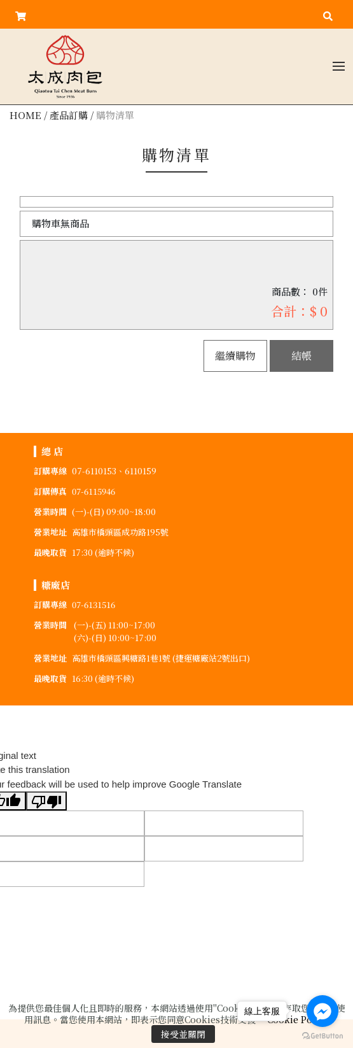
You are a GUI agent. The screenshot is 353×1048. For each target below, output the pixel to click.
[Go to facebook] (322, 1011)
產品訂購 (69, 115)
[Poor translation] (46, 801)
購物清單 (115, 115)
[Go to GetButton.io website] (322, 1035)
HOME (25, 115)
